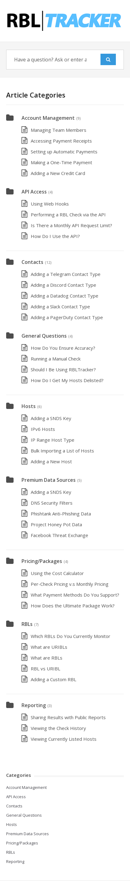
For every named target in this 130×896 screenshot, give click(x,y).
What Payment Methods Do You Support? (75, 595)
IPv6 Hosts (43, 429)
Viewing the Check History (58, 728)
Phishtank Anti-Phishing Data (61, 514)
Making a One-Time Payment (61, 162)
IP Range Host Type (52, 440)
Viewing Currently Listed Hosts (64, 739)
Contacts (32, 262)
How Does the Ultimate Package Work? (73, 605)
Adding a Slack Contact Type (60, 306)
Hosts (29, 406)
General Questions (44, 335)
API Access (34, 191)
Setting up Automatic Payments (64, 151)
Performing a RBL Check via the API (68, 214)
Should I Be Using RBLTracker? (63, 369)
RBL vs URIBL (45, 668)
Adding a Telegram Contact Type (65, 274)
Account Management (48, 118)
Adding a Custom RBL (53, 679)
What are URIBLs (49, 647)
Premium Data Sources (49, 480)
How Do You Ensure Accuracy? (63, 348)
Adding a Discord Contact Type (63, 285)
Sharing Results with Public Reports (68, 717)
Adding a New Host (51, 461)
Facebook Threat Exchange (59, 535)
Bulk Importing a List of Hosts (62, 451)
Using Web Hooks (50, 204)
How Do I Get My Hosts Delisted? (67, 380)
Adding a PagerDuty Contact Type (67, 317)
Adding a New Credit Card (58, 173)
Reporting (34, 705)
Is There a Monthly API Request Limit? (71, 225)
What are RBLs (46, 658)
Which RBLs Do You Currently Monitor (70, 636)
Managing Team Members (58, 130)
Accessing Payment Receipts (61, 141)
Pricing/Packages (42, 561)
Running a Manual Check (56, 359)
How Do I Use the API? (55, 236)
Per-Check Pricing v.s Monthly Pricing (69, 584)
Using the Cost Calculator (57, 573)
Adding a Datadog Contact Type (64, 296)
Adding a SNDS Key (51, 418)
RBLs (27, 624)
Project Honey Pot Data (56, 524)
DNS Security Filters (52, 503)
